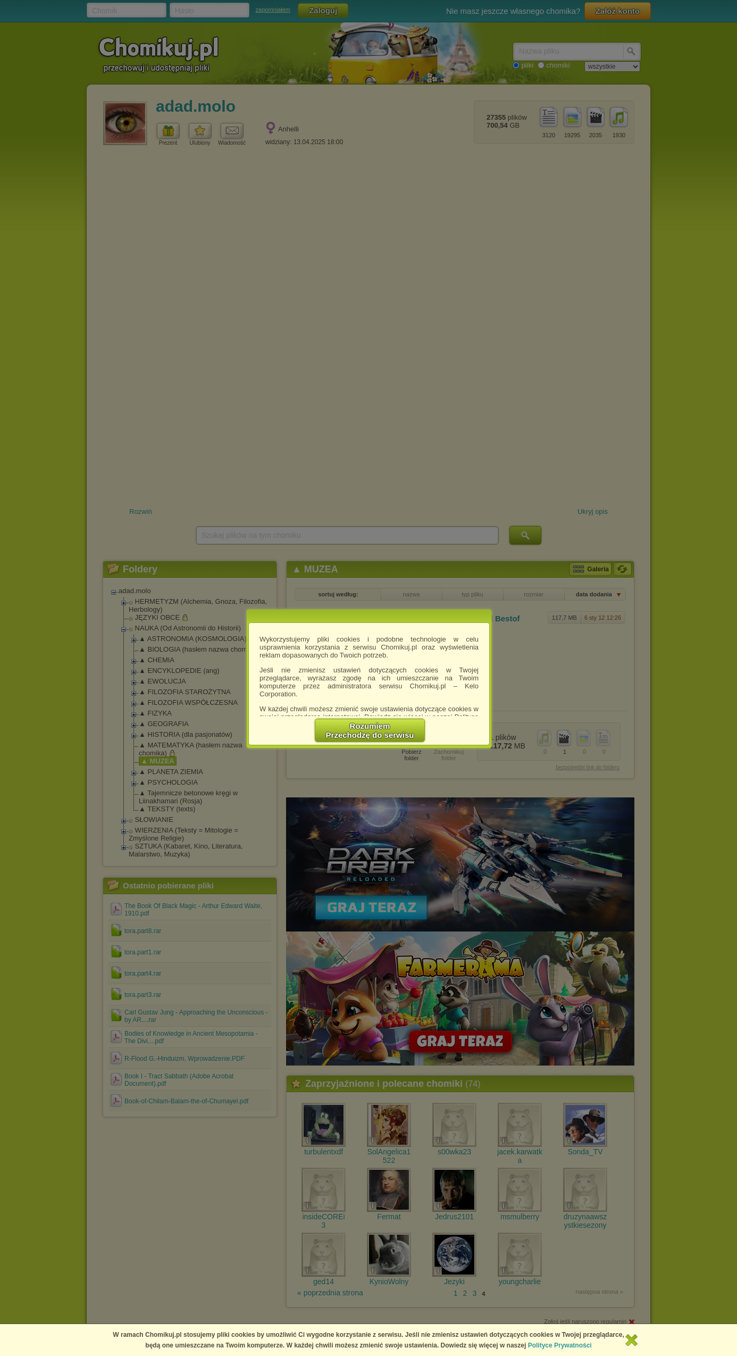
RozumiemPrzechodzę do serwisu (370, 730)
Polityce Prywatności (560, 1345)
